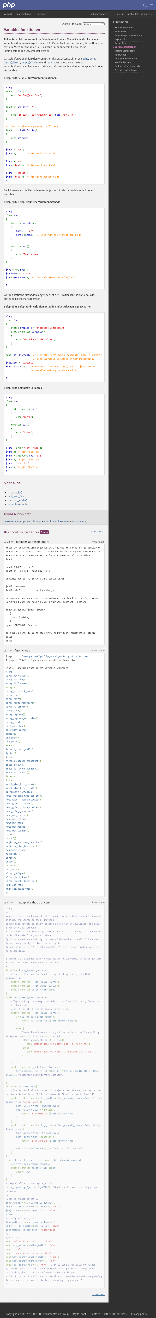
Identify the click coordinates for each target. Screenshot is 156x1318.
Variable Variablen (18, 504)
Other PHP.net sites (115, 1314)
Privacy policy (139, 1314)
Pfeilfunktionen (123, 62)
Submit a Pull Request (56, 521)
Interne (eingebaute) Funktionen (125, 53)
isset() (16, 62)
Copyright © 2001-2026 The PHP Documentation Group (37, 1314)
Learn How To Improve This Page (22, 521)
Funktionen (41, 14)
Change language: (71, 23)
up (5, 542)
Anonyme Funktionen (126, 58)
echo (85, 58)
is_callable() (15, 492)
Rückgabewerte (123, 43)
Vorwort (8, 14)
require (51, 62)
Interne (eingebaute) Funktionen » (134, 14)
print (92, 58)
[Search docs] (145, 5)
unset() (8, 62)
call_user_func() (17, 496)
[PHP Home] (9, 5)
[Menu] (151, 5)
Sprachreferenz (24, 14)
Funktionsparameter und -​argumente (128, 37)
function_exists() (17, 500)
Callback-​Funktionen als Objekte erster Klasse (127, 68)
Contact (95, 1314)
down (12, 542)
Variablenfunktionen (125, 47)
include (36, 62)
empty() (26, 62)
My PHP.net (79, 1314)
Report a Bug (78, 521)
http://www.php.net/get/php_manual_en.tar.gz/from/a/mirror (52, 656)
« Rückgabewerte (100, 14)
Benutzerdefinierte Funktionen (124, 29)
